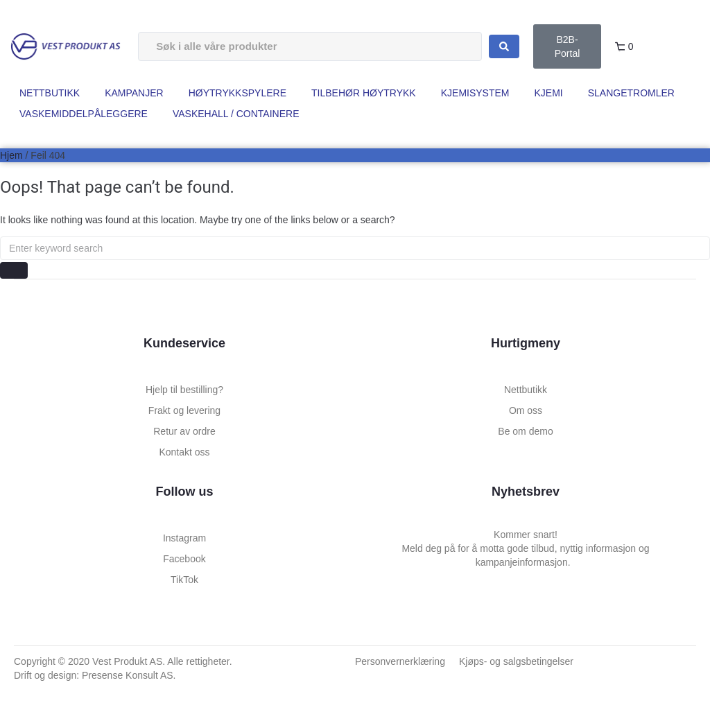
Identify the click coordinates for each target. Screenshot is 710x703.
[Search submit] (504, 46)
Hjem (11, 155)
